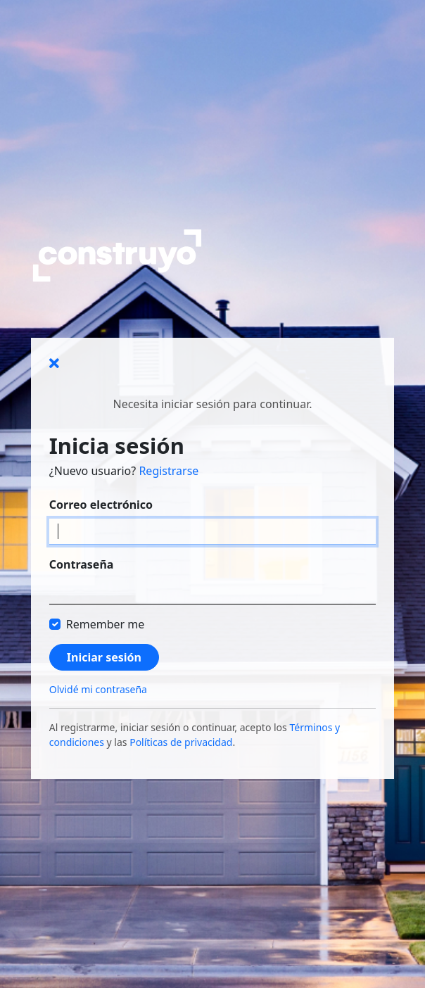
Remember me (105, 624)
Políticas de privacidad (180, 742)
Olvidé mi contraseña (98, 689)
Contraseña (81, 564)
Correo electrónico (101, 504)
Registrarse (168, 471)
